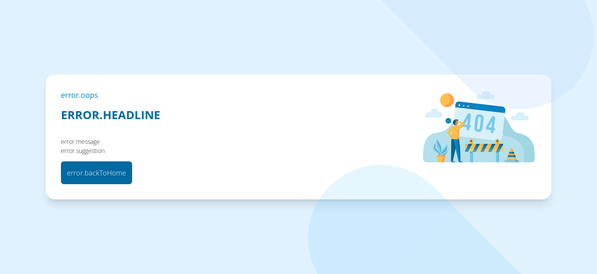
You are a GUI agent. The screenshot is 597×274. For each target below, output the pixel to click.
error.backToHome (96, 172)
